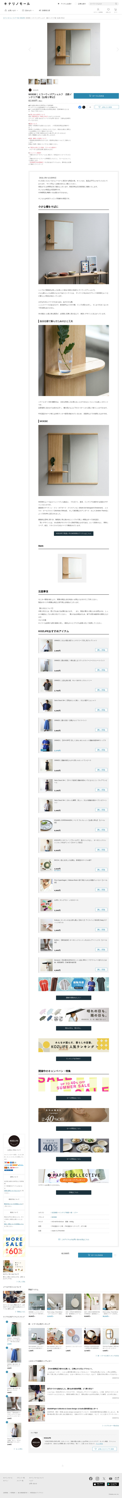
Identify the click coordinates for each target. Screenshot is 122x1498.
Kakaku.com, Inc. (114, 1494)
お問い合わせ (33, 1483)
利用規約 (12, 1492)
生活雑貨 (54, 1212)
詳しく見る (22, 1281)
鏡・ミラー (74, 1212)
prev (31, 49)
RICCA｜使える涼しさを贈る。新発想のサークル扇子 (73, 860)
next (116, 49)
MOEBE (54, 1217)
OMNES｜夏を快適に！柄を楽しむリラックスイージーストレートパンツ (79, 660)
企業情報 (5, 1492)
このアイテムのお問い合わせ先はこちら (75, 1239)
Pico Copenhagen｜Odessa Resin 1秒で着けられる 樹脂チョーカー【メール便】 (80, 881)
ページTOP (62, 1465)
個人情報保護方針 (23, 1492)
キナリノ (5, 1480)
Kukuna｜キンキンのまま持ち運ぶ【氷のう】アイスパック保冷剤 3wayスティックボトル (80, 921)
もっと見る (19, 1449)
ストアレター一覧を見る (111, 1425)
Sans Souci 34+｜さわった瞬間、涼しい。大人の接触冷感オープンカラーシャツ (80, 801)
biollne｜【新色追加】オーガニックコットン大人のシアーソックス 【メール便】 (80, 941)
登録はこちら (21, 1311)
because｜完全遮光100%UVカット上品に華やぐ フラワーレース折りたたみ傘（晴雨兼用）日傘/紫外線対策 (80, 961)
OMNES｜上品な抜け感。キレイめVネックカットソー (73, 680)
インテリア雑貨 (64, 1212)
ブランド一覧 (21, 1478)
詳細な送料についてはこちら (12, 1190)
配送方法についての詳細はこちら (13, 1204)
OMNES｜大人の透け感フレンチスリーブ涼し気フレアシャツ (75, 640)
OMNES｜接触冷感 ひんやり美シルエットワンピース (72, 760)
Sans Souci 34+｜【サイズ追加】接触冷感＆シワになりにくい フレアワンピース (80, 781)
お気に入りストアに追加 (106, 1449)
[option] (73, 49)
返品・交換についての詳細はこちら (14, 1224)
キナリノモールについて (36, 1478)
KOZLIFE (22, 18)
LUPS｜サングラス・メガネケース (66, 900)
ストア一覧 (16, 18)
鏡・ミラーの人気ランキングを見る (108, 1356)
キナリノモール (7, 18)
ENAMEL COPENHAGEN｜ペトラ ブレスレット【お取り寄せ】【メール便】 (79, 821)
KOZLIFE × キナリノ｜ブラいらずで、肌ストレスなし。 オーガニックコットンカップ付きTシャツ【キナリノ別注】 (80, 841)
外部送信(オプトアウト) (36, 1492)
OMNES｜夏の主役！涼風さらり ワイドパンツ (70, 720)
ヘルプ (31, 1480)
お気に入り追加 (107, 107)
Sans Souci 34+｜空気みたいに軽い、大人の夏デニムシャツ (75, 700)
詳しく (101, 650)
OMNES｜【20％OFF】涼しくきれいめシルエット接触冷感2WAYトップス (80, 740)
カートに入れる (96, 96)
